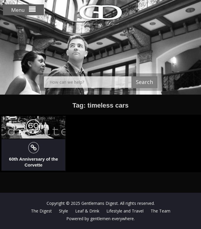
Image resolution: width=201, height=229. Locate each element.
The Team (160, 211)
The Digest (41, 211)
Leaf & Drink (87, 211)
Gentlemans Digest (99, 203)
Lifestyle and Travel (125, 211)
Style (63, 211)
